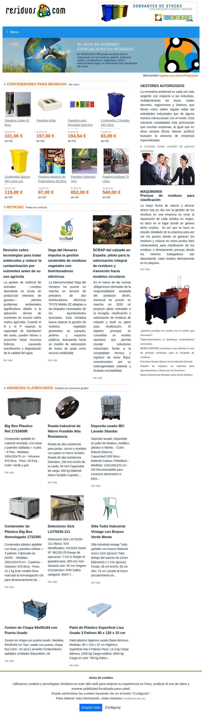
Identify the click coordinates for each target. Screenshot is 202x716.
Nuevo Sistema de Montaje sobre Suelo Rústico (166, 375)
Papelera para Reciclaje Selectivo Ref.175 (80, 123)
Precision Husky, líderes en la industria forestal (166, 361)
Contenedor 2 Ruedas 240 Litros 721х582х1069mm (115, 123)
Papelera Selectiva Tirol (83, 179)
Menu (13, 32)
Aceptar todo (90, 707)
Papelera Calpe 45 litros (17, 123)
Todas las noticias (36, 207)
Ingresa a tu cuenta (170, 75)
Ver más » (74, 84)
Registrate (192, 75)
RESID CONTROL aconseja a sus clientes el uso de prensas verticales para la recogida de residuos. (167, 352)
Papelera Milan (46, 120)
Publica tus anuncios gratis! (71, 388)
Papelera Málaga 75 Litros (115, 179)
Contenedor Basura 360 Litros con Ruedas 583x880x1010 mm (17, 180)
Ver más (7, 360)
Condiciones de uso (134, 698)
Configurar (113, 707)
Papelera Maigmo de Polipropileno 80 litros (52, 179)
